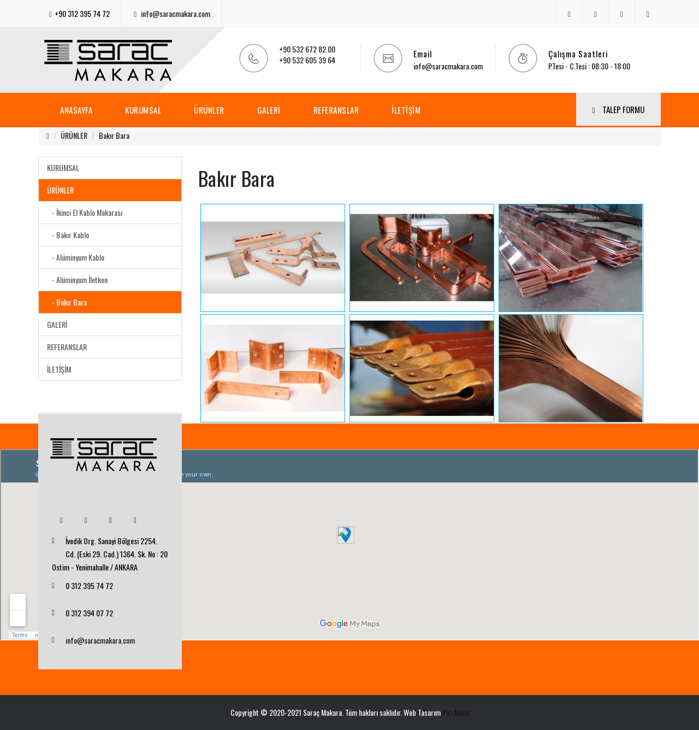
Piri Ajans (455, 712)
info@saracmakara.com (175, 13)
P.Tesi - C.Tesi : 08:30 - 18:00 (589, 66)
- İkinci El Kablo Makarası (84, 212)
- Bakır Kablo (68, 234)
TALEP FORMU (618, 109)
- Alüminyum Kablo (75, 257)
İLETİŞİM (406, 110)
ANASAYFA (76, 110)
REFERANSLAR (336, 110)
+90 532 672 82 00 (307, 49)
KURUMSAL (143, 110)
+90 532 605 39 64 (307, 60)
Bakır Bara (114, 135)
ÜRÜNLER (209, 110)
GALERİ (269, 110)
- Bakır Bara (67, 302)
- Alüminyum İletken (77, 279)
